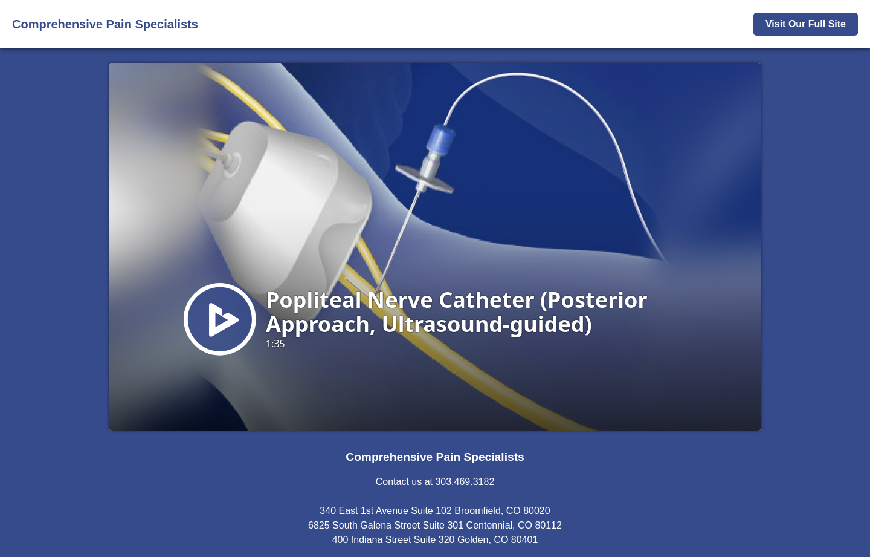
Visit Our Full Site (805, 24)
